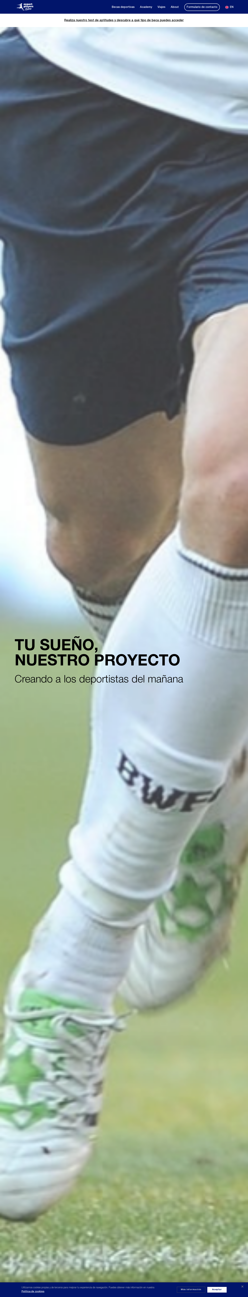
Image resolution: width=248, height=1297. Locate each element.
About (175, 7)
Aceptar (217, 1290)
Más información (191, 1290)
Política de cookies (33, 1292)
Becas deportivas (123, 7)
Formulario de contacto (202, 7)
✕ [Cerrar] (242, 1286)
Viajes (161, 7)
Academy (146, 7)
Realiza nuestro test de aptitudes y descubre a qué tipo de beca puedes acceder (124, 20)
